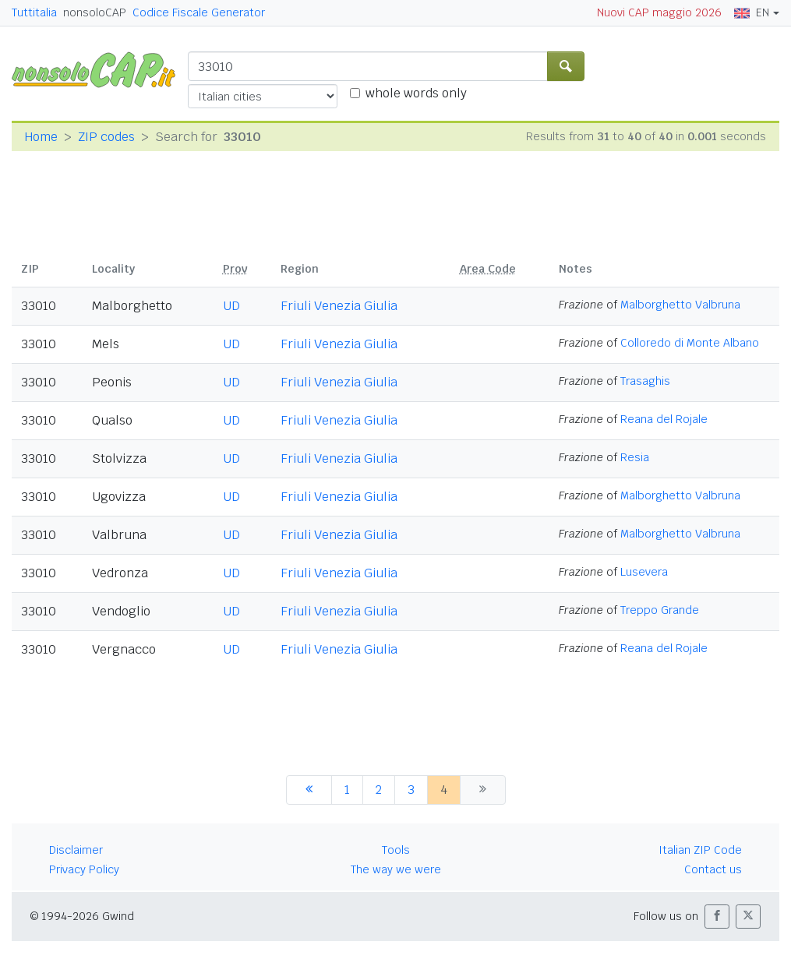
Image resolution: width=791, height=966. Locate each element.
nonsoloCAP (94, 12)
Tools (396, 850)
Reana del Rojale (664, 419)
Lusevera (644, 572)
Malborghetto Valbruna (680, 305)
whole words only (416, 93)
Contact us (713, 869)
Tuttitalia (34, 12)
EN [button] (751, 12)
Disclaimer (76, 850)
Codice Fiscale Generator (198, 12)
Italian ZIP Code (700, 850)
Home (41, 137)
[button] (716, 916)
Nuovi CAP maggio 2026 (659, 12)
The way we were (396, 869)
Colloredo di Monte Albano (689, 343)
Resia (634, 457)
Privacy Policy (84, 869)
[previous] (309, 790)
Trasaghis (645, 381)
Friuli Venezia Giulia (339, 306)
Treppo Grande (659, 610)
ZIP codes (106, 137)
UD (231, 306)
